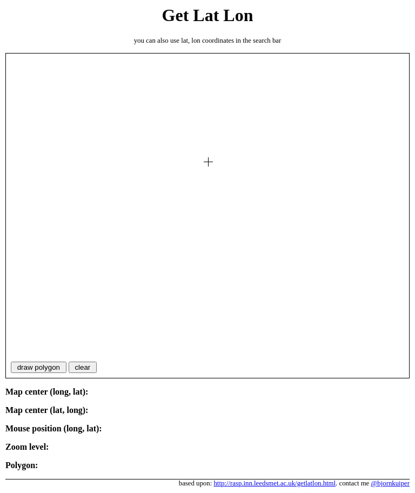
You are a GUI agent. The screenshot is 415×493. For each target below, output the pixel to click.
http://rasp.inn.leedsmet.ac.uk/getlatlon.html (274, 483)
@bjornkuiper (390, 483)
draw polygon (38, 367)
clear (82, 367)
